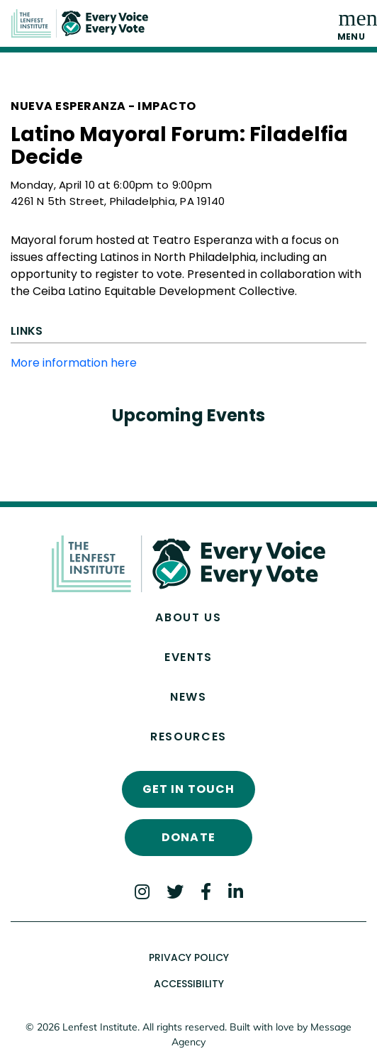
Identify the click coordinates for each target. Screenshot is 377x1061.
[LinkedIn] (235, 891)
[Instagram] (142, 891)
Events (188, 657)
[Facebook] (206, 891)
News (188, 697)
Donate (188, 837)
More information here (74, 363)
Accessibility (189, 984)
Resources (188, 736)
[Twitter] (175, 891)
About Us (188, 617)
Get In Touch (188, 789)
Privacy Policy (189, 957)
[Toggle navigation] (351, 23)
